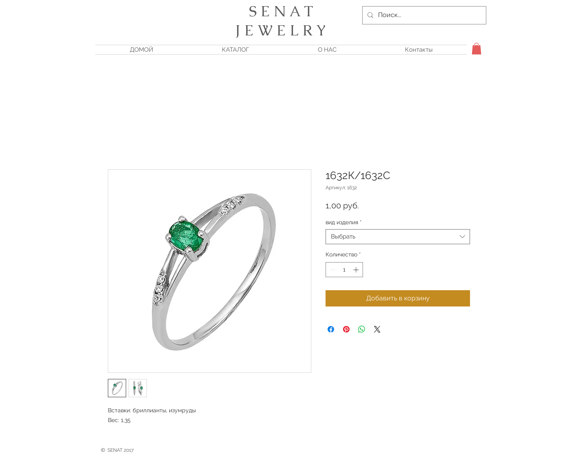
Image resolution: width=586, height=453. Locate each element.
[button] (476, 49)
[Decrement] (332, 270)
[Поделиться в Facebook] (331, 329)
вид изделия (344, 222)
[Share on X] (377, 329)
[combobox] (398, 237)
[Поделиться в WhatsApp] (362, 329)
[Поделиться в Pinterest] (346, 329)
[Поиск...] (423, 15)
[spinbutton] (344, 270)
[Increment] (357, 270)
